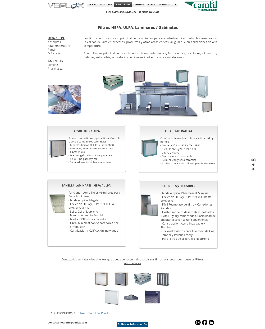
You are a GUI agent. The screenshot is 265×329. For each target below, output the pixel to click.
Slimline (53, 65)
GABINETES (55, 61)
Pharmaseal (55, 68)
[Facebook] (204, 322)
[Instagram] (198, 322)
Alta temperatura (59, 46)
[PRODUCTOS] (64, 313)
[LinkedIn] (211, 322)
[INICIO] (51, 313)
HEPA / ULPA (56, 38)
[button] (175, 4)
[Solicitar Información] (132, 324)
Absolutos (54, 42)
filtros (159, 259)
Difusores (54, 53)
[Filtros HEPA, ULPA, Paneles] (94, 313)
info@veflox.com (76, 322)
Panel (51, 49)
